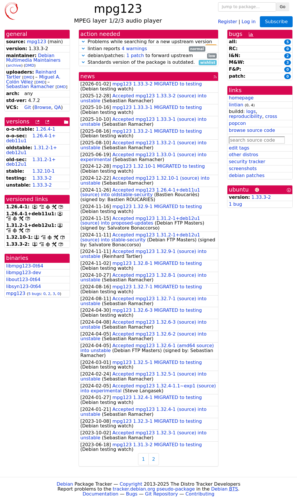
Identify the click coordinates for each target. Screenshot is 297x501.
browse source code (252, 130)
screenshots (243, 168)
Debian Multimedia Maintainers (33, 58)
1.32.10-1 (43, 171)
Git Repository (161, 494)
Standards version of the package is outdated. (148, 62)
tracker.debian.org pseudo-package (154, 489)
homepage (241, 98)
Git (27, 107)
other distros (243, 154)
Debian (65, 484)
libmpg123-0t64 (24, 266)
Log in (249, 21)
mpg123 (36, 41)
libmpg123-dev (23, 272)
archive (14, 65)
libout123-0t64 (23, 279)
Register (227, 21)
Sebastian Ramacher (30, 86)
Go (282, 6)
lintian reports (142, 48)
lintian (236, 105)
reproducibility (245, 116)
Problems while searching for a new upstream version (148, 41)
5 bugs (34, 294)
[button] (83, 41)
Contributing (200, 494)
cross (271, 116)
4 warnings (134, 48)
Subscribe (276, 21)
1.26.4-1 (45, 129)
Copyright (130, 484)
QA (57, 107)
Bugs (131, 494)
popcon (237, 123)
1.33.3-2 (42, 178)
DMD (29, 65)
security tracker (247, 161)
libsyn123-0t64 (23, 286)
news (87, 76)
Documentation (100, 494)
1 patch (135, 55)
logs (251, 111)
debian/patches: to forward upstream (148, 55)
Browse (42, 107)
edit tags (239, 148)
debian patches (247, 175)
